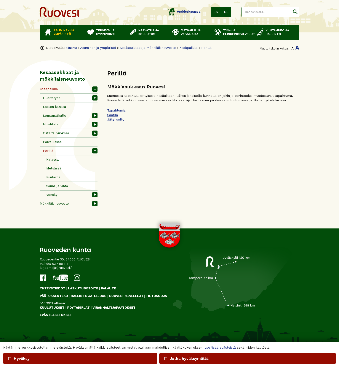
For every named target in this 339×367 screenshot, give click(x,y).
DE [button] (226, 12)
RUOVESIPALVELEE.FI (126, 296)
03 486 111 (60, 264)
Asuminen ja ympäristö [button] (64, 32)
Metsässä (53, 168)
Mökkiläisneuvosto (54, 204)
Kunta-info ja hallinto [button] (277, 32)
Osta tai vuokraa (56, 133)
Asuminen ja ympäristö (98, 48)
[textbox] (266, 12)
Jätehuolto (115, 119)
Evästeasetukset (56, 315)
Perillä (206, 48)
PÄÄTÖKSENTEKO (54, 296)
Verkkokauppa (183, 12)
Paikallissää (52, 142)
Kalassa (52, 159)
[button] (295, 12)
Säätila (112, 115)
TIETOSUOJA (156, 296)
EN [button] (216, 12)
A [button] (292, 48)
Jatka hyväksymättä (186, 358)
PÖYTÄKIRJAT (78, 308)
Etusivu (71, 48)
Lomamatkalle (54, 116)
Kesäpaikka (188, 48)
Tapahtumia (116, 110)
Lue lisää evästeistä (220, 347)
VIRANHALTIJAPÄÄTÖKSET (114, 308)
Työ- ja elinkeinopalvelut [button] (238, 32)
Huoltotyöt (51, 98)
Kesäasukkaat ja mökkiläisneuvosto (148, 48)
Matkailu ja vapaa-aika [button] (191, 32)
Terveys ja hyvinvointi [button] (105, 32)
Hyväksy (19, 358)
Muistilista (51, 124)
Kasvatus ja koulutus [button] (148, 32)
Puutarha (53, 177)
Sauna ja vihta (57, 186)
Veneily (52, 195)
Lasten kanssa (54, 107)
